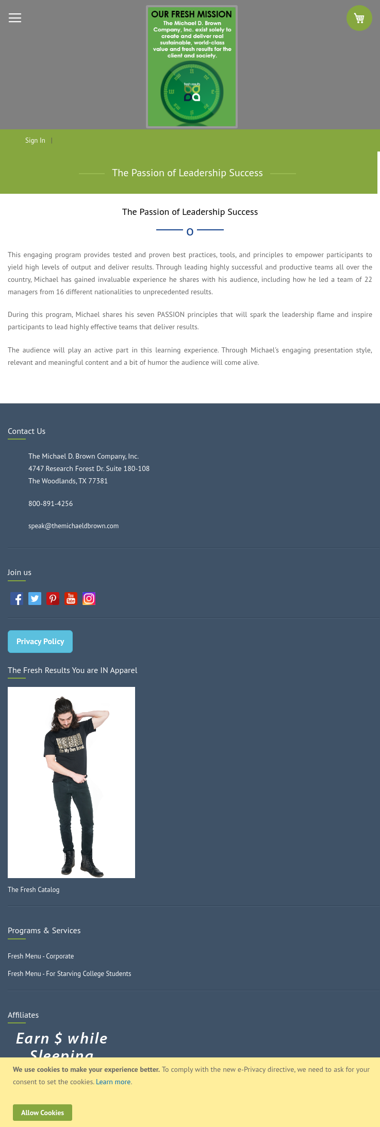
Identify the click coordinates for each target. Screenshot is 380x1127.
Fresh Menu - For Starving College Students (69, 973)
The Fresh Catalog (33, 889)
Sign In (35, 140)
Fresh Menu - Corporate (41, 956)
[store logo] (190, 66)
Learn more (113, 1081)
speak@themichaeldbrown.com (73, 526)
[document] (191, 1092)
